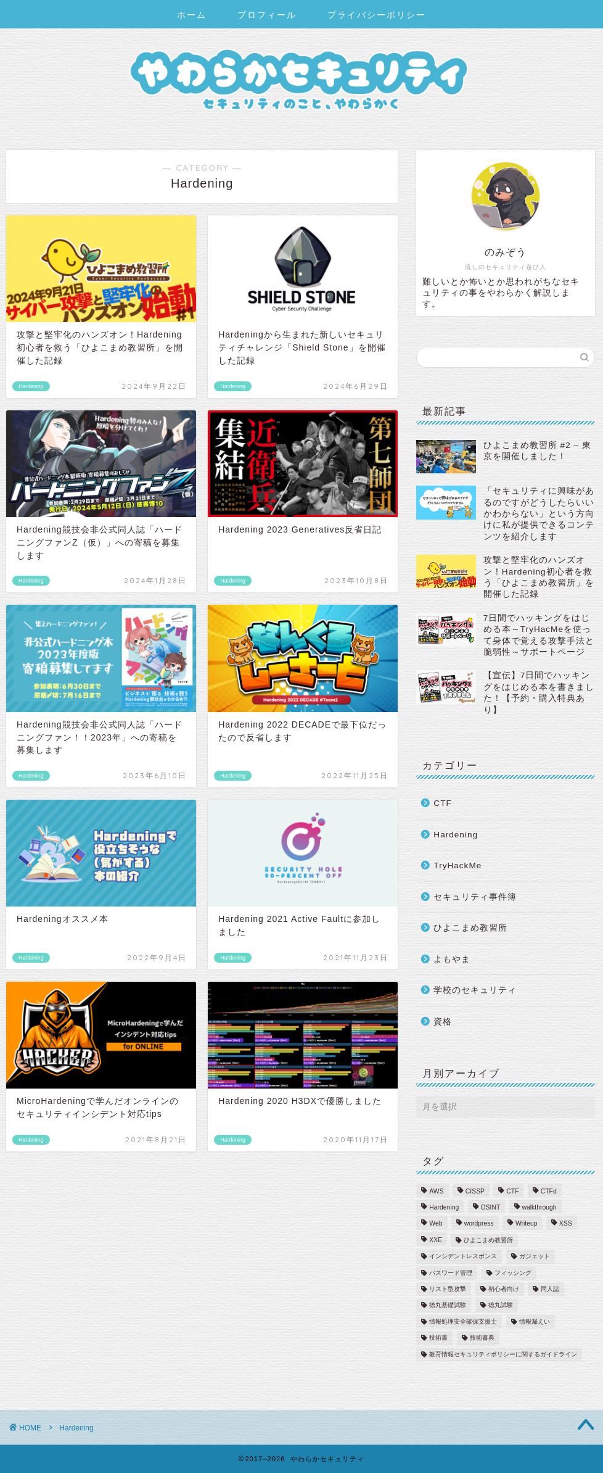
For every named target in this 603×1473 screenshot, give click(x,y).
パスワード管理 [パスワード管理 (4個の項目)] (450, 1272)
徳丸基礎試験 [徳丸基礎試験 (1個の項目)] (447, 1305)
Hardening (455, 834)
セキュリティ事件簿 (475, 897)
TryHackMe (457, 865)
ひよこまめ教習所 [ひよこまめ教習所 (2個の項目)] (488, 1240)
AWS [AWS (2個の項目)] (436, 1191)
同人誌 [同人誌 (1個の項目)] (550, 1288)
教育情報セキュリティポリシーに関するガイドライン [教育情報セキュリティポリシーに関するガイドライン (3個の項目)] (503, 1354)
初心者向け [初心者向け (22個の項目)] (503, 1288)
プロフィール (267, 14)
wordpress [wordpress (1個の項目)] (479, 1224)
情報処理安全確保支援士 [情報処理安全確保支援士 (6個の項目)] (463, 1321)
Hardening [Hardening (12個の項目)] (444, 1207)
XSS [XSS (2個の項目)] (565, 1224)
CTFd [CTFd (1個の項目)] (549, 1191)
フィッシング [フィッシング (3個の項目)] (512, 1272)
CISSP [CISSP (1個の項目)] (475, 1191)
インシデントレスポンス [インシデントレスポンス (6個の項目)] (463, 1256)
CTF (442, 803)
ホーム (192, 14)
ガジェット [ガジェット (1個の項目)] (534, 1256)
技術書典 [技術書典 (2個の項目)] (482, 1338)
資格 (442, 1021)
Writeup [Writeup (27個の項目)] (526, 1224)
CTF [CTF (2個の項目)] (512, 1191)
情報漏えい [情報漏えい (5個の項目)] (534, 1321)
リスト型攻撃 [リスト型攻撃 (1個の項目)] (447, 1288)
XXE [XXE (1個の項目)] (435, 1240)
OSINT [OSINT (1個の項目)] (491, 1207)
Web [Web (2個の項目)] (435, 1224)
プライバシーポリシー (376, 14)
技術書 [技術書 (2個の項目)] (438, 1338)
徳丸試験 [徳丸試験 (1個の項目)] (500, 1305)
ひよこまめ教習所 (470, 927)
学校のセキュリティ (475, 990)
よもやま (451, 959)
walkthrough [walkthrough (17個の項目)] (539, 1207)
